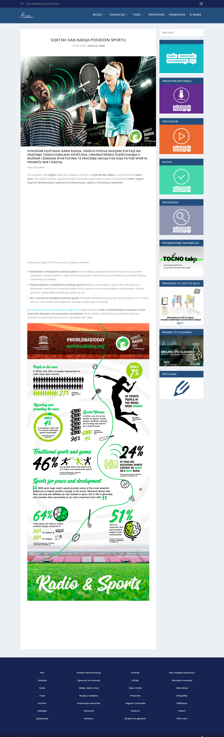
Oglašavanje (42, 720)
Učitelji (135, 682)
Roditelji (135, 674)
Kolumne (135, 712)
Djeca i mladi (135, 690)
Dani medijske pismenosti (182, 674)
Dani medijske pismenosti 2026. (43, 3)
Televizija (42, 682)
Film (42, 674)
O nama (195, 16)
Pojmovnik (177, 16)
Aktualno (88, 720)
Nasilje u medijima (88, 697)
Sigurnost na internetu (88, 682)
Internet (42, 705)
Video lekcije (182, 690)
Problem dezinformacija (89, 674)
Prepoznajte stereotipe (88, 705)
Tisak (42, 697)
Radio (102, 47)
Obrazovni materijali (182, 682)
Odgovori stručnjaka (135, 705)
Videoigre (42, 712)
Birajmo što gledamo (135, 720)
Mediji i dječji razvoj (89, 690)
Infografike (181, 697)
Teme (137, 16)
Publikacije (182, 705)
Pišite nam (182, 720)
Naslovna (93, 47)
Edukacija (117, 16)
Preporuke (156, 16)
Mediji (97, 16)
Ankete (181, 712)
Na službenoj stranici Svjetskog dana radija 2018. (53, 311)
